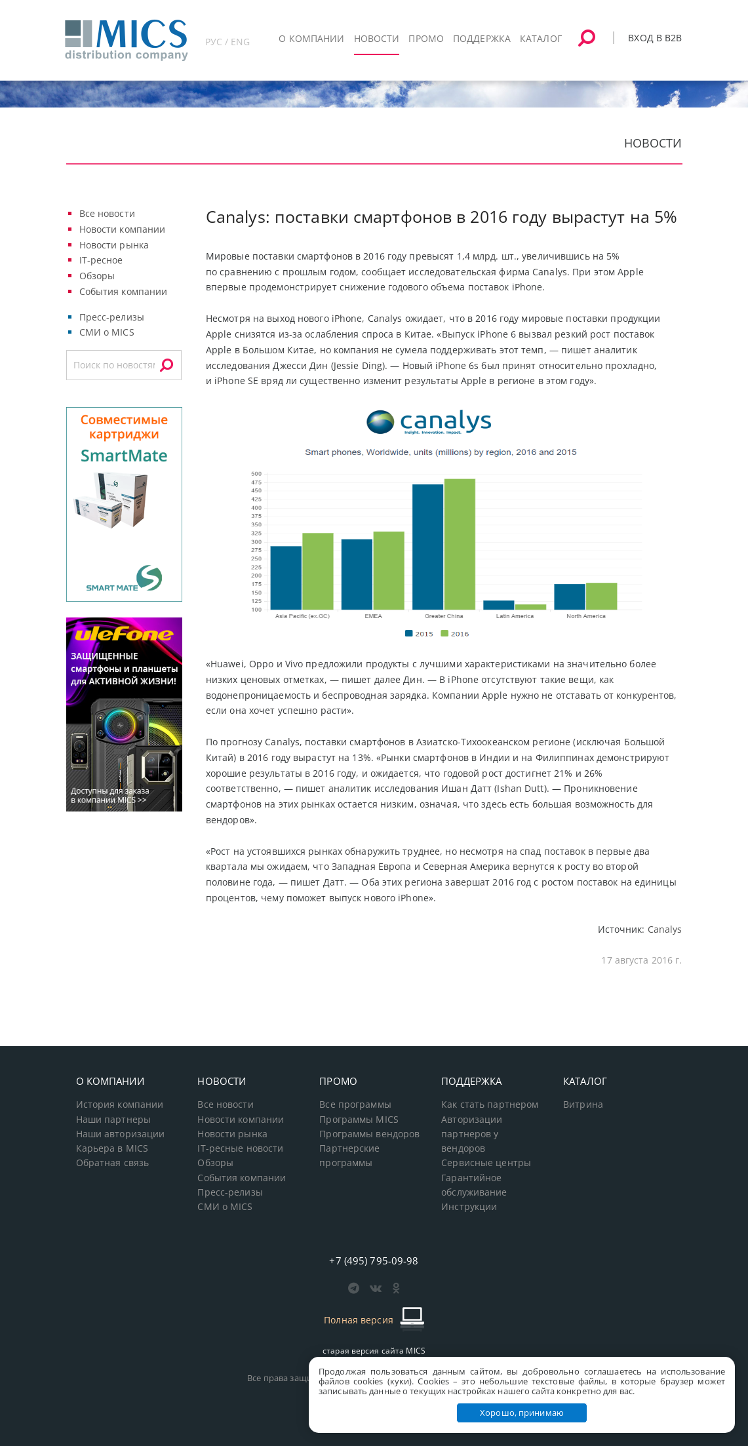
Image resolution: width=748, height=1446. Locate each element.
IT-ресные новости (240, 1148)
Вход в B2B (655, 37)
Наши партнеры (113, 1119)
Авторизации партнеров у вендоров (471, 1134)
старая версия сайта (374, 1350)
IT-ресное (101, 260)
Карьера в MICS (112, 1148)
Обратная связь (112, 1163)
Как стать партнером (489, 1104)
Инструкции (469, 1207)
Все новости (107, 213)
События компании (123, 291)
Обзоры (97, 275)
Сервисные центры (486, 1163)
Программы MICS (359, 1119)
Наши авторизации (120, 1134)
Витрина (583, 1104)
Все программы (355, 1104)
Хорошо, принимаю (522, 1412)
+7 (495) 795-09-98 (373, 1260)
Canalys (665, 929)
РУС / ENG (227, 41)
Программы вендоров (369, 1134)
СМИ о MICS (106, 332)
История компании (120, 1104)
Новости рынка (114, 245)
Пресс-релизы (111, 317)
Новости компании (122, 229)
